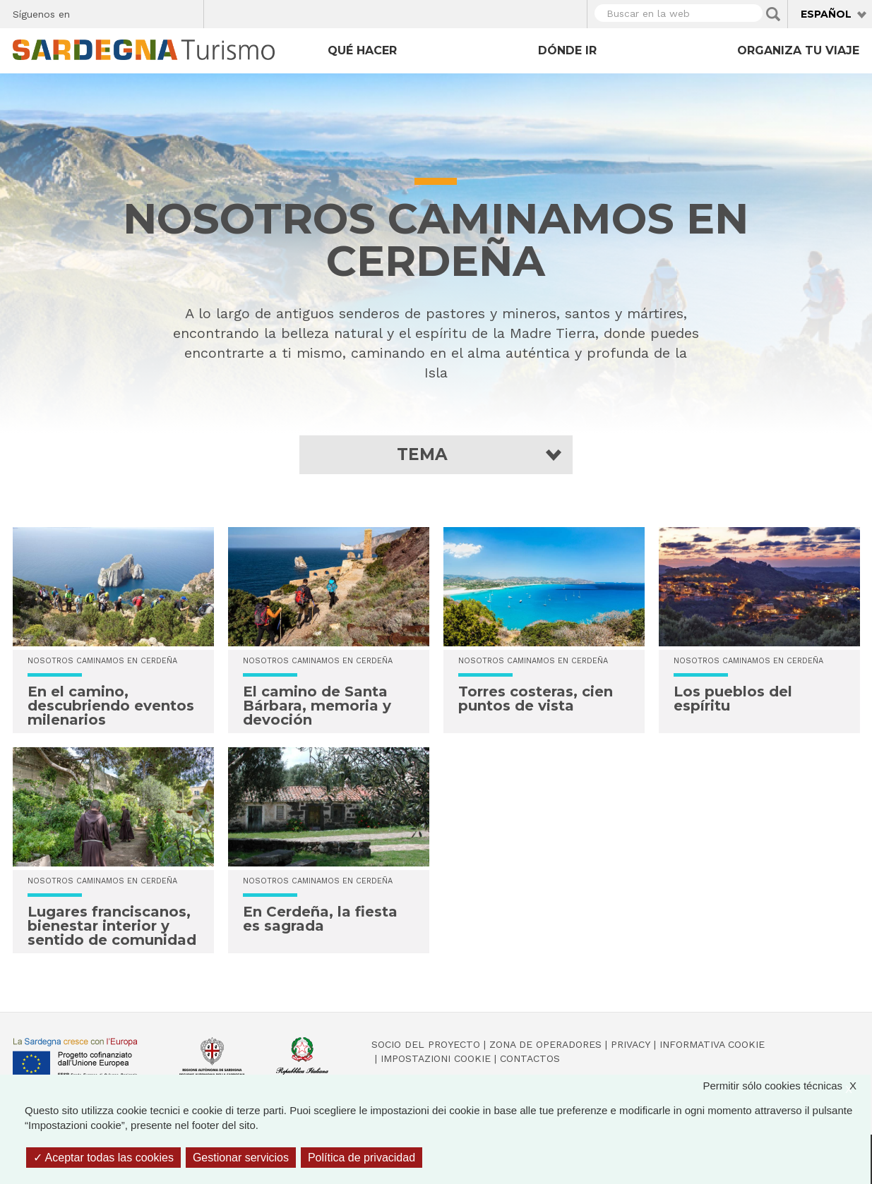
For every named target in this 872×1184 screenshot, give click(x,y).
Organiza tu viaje (798, 50)
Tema (422, 455)
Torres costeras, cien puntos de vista (535, 698)
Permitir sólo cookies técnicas (787, 1085)
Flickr (163, 12)
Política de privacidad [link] (361, 1158)
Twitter (113, 12)
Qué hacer (362, 50)
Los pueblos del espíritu (733, 698)
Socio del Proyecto (425, 1044)
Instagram (138, 12)
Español (826, 14)
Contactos (530, 1058)
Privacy (630, 1044)
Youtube (187, 12)
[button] (436, 454)
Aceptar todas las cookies (103, 1158)
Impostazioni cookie (436, 1058)
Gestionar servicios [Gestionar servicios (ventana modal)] (241, 1158)
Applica (773, 14)
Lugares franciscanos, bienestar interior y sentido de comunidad (112, 925)
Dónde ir (567, 50)
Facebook (88, 12)
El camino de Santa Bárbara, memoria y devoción (317, 705)
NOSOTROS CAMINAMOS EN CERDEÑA (102, 660)
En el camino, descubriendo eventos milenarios (111, 705)
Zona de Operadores (545, 1044)
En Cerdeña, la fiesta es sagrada (320, 918)
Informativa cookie (712, 1044)
